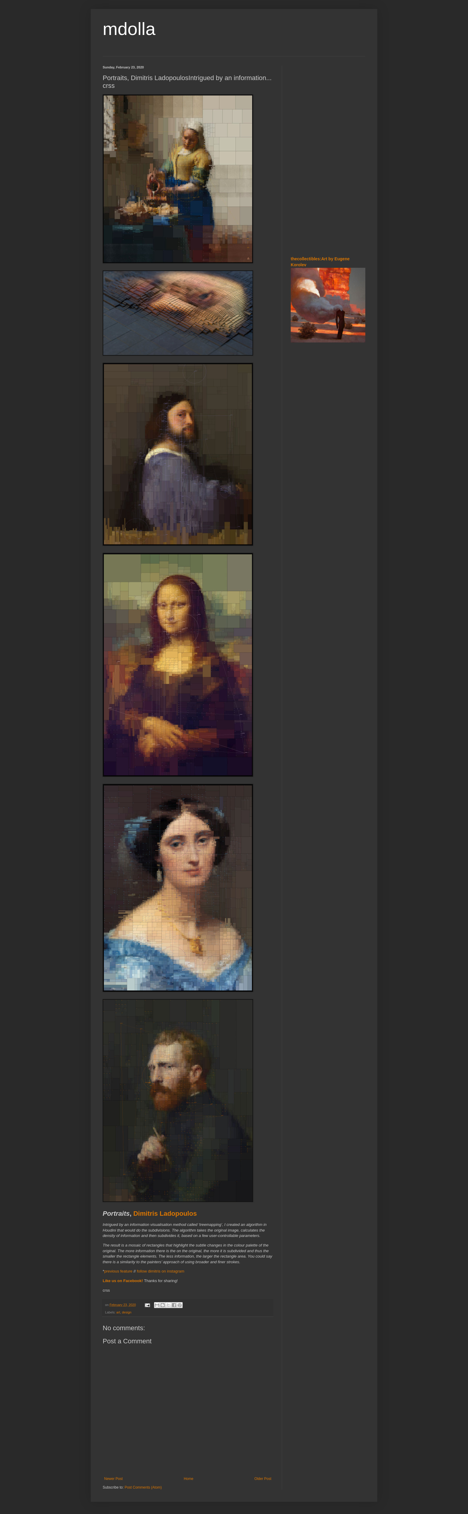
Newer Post (113, 1479)
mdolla (129, 29)
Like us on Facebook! (123, 1281)
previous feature (118, 1271)
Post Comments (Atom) (143, 1487)
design (126, 1312)
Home (188, 1479)
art (118, 1312)
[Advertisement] (328, 155)
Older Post (262, 1479)
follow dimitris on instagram (160, 1271)
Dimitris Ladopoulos (165, 1213)
